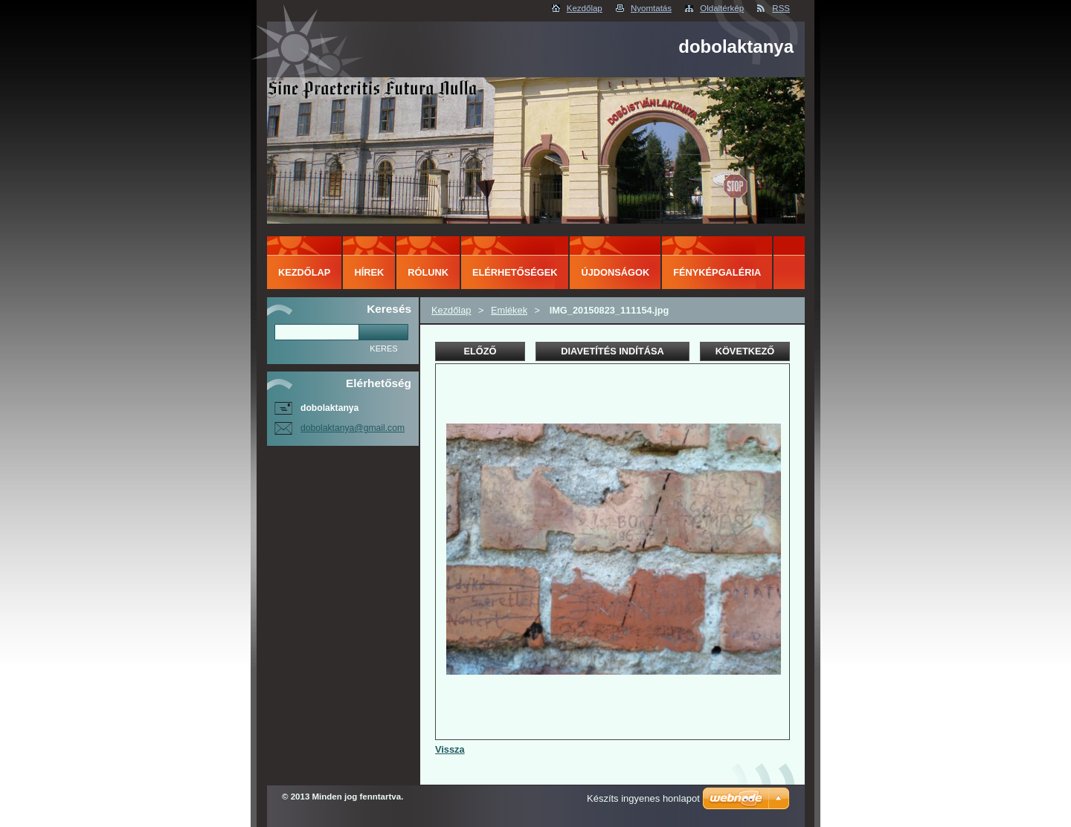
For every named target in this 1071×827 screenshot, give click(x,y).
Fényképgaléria (717, 272)
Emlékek (509, 310)
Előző (479, 351)
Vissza (450, 749)
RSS (781, 8)
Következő (745, 351)
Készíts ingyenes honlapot (643, 798)
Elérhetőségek (514, 272)
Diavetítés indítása (612, 351)
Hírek (369, 272)
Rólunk (428, 272)
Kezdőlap (584, 8)
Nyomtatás (651, 8)
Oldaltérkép (722, 8)
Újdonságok (615, 272)
